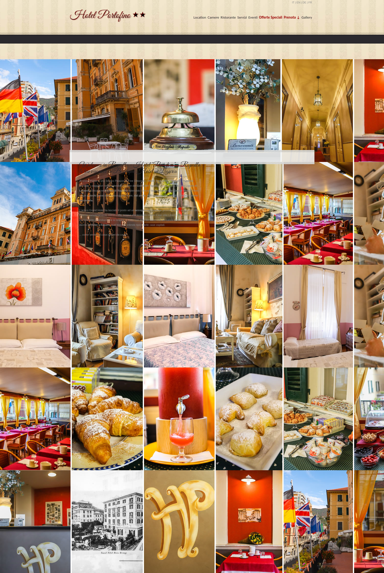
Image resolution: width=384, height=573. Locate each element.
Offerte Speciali (270, 17)
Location (199, 17)
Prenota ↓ (292, 17)
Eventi (252, 17)
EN (298, 2)
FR (310, 2)
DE (304, 2)
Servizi (242, 17)
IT (293, 2)
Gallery (306, 17)
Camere (213, 17)
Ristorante (228, 17)
